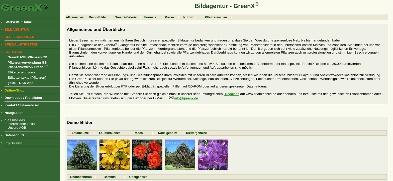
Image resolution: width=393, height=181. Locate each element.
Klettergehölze (197, 133)
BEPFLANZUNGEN (19, 37)
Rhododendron (81, 177)
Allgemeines (75, 17)
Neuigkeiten (14, 113)
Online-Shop (14, 90)
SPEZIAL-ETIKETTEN (21, 44)
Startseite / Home (18, 22)
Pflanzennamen (216, 17)
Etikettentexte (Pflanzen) (27, 77)
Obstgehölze (139, 177)
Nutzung (189, 17)
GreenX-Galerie (125, 17)
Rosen (138, 133)
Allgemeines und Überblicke (96, 29)
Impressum (13, 143)
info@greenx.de (186, 98)
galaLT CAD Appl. (21, 83)
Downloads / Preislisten (23, 98)
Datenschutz (14, 135)
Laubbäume (80, 133)
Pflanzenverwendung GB (27, 62)
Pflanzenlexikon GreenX (28, 67)
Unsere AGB (17, 127)
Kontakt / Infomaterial (22, 105)
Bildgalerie (231, 94)
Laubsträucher (109, 133)
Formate (150, 17)
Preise (169, 17)
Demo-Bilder (97, 17)
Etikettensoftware (21, 72)
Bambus (110, 177)
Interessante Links (21, 124)
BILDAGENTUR (17, 29)
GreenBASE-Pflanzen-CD (27, 57)
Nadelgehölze (167, 133)
